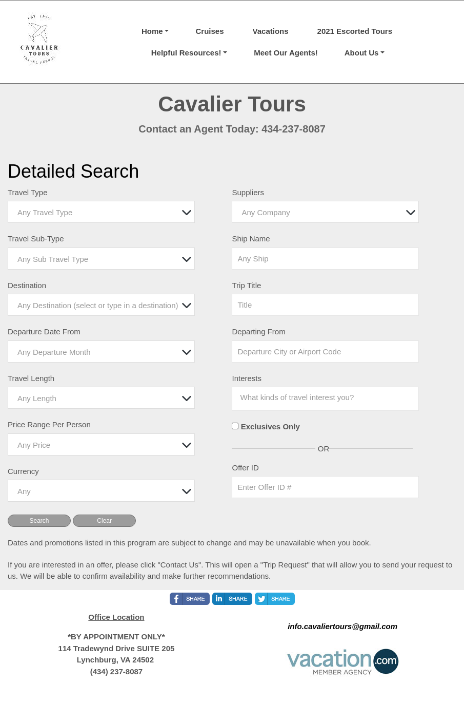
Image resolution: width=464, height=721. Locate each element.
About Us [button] (362, 52)
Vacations (271, 31)
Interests (246, 378)
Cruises (209, 31)
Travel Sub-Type (36, 238)
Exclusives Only (270, 426)
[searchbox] (312, 397)
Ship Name (251, 238)
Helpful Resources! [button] (186, 52)
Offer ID (245, 467)
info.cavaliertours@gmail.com (342, 626)
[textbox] (103, 212)
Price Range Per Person (49, 424)
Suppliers (248, 192)
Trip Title (246, 285)
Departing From (258, 331)
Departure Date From (44, 331)
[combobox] (101, 212)
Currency (23, 471)
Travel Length (31, 378)
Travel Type (28, 192)
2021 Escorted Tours (354, 31)
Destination (27, 285)
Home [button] (152, 31)
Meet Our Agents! (285, 52)
